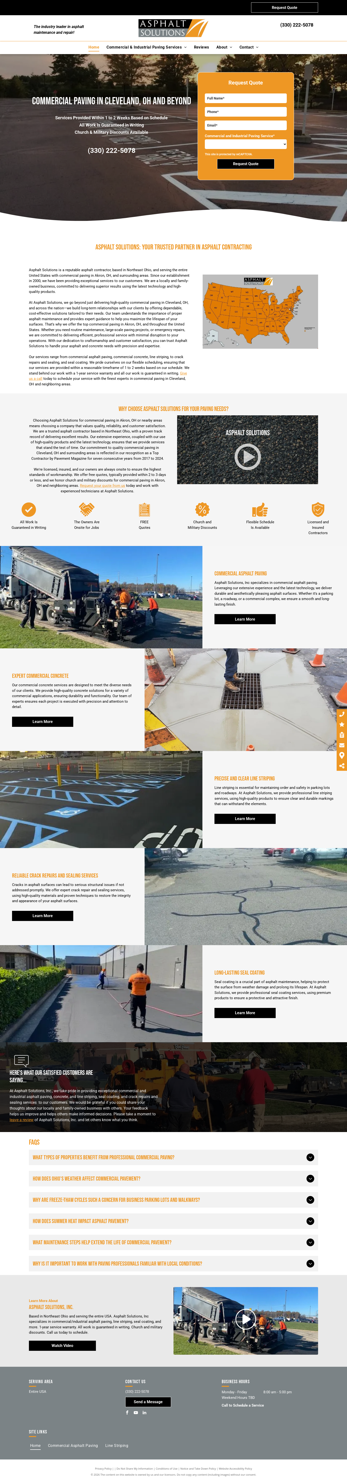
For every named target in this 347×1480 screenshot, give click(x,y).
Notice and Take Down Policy (198, 1468)
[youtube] (136, 1413)
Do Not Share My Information (135, 1468)
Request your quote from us (102, 485)
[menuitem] (94, 47)
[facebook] (127, 1413)
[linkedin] (144, 1413)
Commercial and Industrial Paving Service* (240, 136)
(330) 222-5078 (296, 25)
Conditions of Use (167, 1468)
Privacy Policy (103, 1468)
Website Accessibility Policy (235, 1468)
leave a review (21, 1120)
